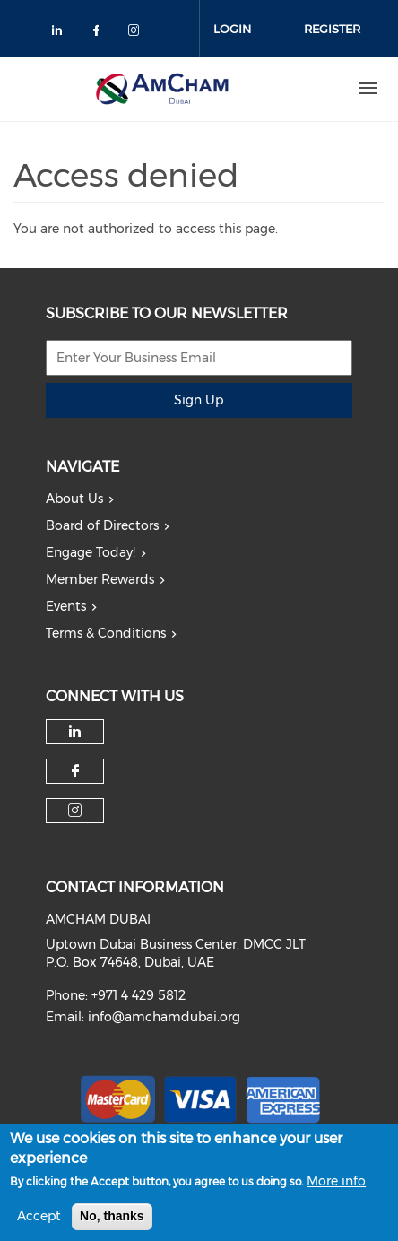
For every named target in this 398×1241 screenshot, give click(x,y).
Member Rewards (100, 579)
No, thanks (112, 1224)
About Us (74, 498)
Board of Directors (102, 525)
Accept (39, 1224)
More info (336, 1189)
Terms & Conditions (106, 633)
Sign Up (198, 400)
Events (66, 606)
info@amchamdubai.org (164, 1017)
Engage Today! (90, 552)
